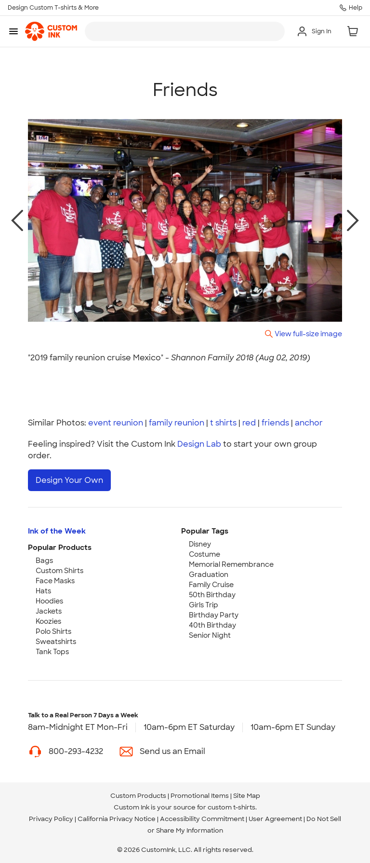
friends (275, 423)
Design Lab (199, 444)
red (249, 423)
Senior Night (210, 634)
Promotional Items (200, 795)
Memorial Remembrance (231, 564)
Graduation (208, 574)
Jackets (49, 610)
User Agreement (275, 818)
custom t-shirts (231, 807)
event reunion (115, 423)
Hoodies (49, 600)
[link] (51, 31)
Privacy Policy (51, 818)
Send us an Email (172, 751)
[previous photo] (17, 220)
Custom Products (138, 795)
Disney (200, 543)
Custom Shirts (59, 570)
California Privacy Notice (117, 818)
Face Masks (55, 580)
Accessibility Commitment (202, 818)
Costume (204, 553)
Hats (43, 590)
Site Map (246, 795)
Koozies (48, 620)
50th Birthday (212, 594)
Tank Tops (52, 651)
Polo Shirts (53, 631)
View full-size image (308, 333)
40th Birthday (212, 624)
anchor (309, 423)
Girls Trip (203, 604)
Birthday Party (213, 614)
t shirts (223, 423)
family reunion (176, 423)
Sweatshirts (56, 641)
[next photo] (353, 220)
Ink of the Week (57, 530)
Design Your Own (69, 480)
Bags (44, 560)
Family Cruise (211, 584)
